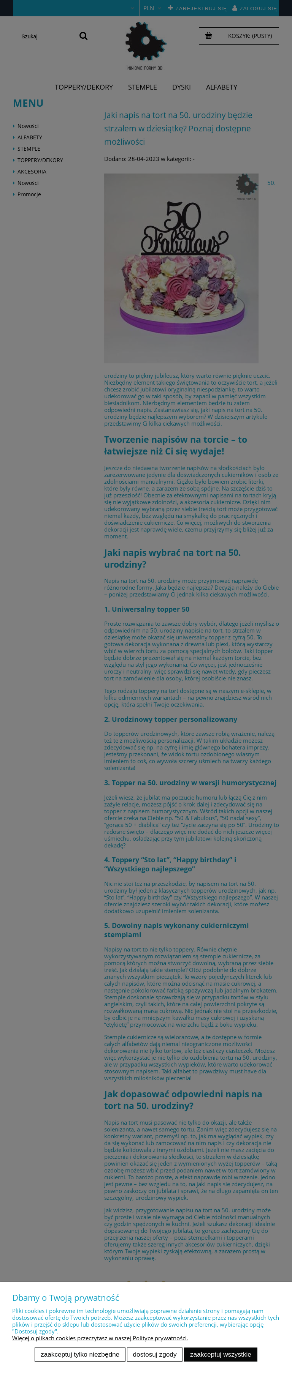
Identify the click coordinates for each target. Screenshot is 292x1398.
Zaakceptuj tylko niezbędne (80, 1354)
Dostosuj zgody (155, 1354)
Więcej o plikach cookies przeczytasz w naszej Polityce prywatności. (100, 1338)
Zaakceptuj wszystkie (220, 1354)
